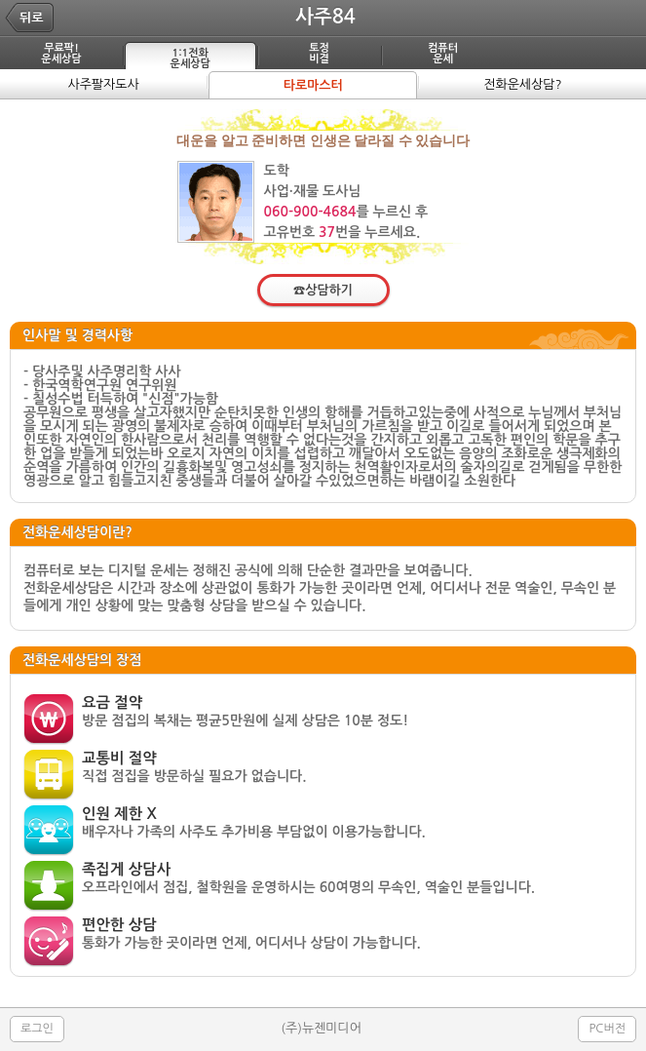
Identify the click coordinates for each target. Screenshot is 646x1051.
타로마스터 (313, 85)
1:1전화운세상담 (190, 58)
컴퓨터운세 (443, 53)
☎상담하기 (323, 290)
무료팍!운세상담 (61, 53)
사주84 (325, 16)
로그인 (37, 1028)
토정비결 (319, 53)
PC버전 (607, 1028)
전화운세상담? (522, 84)
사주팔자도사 (102, 84)
